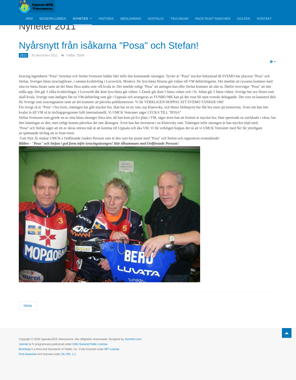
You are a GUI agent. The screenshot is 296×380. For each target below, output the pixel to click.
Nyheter (82, 18)
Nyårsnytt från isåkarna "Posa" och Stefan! (109, 45)
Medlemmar (130, 18)
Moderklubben (52, 18)
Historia (106, 18)
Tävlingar (179, 18)
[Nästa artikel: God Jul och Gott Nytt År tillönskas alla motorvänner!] (28, 305)
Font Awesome (28, 354)
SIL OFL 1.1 (68, 354)
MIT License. (112, 349)
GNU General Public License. (90, 344)
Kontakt (264, 18)
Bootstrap (24, 349)
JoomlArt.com (133, 339)
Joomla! (23, 344)
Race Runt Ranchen (212, 18)
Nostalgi (156, 18)
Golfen (243, 18)
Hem (29, 18)
